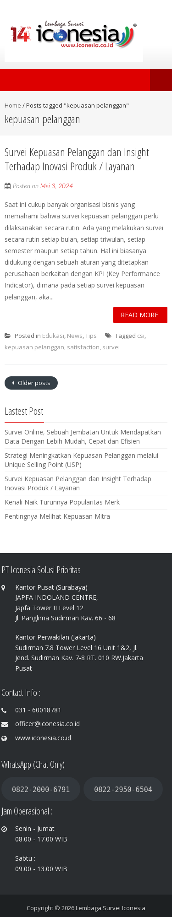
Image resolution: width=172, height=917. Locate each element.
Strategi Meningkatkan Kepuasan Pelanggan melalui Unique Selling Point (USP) (81, 460)
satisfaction (83, 347)
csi (140, 335)
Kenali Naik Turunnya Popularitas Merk (62, 502)
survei (111, 347)
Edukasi (53, 335)
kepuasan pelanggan (34, 347)
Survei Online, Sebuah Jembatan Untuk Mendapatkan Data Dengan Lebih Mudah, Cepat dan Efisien (83, 436)
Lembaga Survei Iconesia (110, 908)
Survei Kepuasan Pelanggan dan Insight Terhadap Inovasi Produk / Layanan (77, 159)
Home (13, 105)
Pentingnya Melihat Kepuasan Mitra (57, 516)
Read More (139, 314)
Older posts (33, 383)
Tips (91, 335)
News (75, 335)
